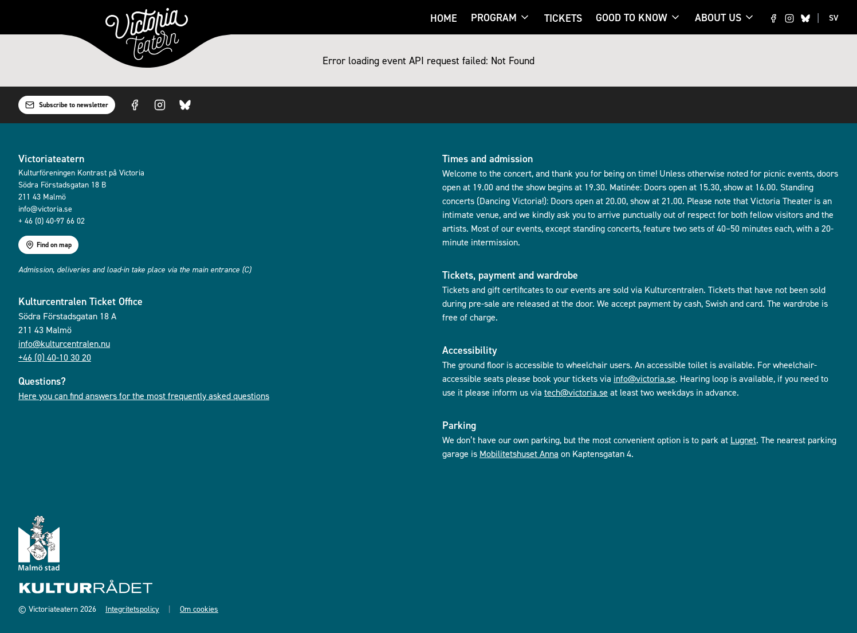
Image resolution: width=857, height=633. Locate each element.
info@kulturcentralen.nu (64, 343)
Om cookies (199, 609)
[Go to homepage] (146, 34)
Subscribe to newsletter (66, 105)
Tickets (563, 18)
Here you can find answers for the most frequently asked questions (143, 395)
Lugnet (743, 440)
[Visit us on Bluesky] (805, 18)
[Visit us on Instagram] (789, 18)
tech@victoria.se (576, 392)
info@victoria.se (644, 378)
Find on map (48, 244)
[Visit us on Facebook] (773, 18)
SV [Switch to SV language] (834, 18)
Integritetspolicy (132, 609)
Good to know (631, 18)
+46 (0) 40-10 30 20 (54, 357)
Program (494, 18)
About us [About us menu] (725, 17)
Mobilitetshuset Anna (519, 453)
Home (443, 18)
